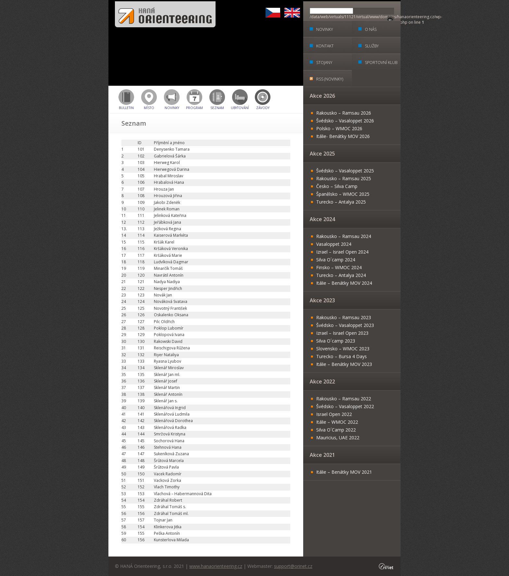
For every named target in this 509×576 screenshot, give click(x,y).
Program (194, 108)
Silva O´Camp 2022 (336, 430)
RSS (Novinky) (329, 79)
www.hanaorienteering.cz (215, 566)
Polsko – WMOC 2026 (339, 128)
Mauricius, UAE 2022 (337, 437)
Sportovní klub (381, 62)
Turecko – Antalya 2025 (341, 202)
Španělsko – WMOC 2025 (342, 194)
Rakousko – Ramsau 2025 (343, 178)
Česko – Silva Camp (336, 186)
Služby (372, 46)
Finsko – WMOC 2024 (339, 267)
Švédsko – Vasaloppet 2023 (345, 325)
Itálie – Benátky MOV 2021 (344, 472)
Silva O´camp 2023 (335, 341)
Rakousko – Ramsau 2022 (343, 398)
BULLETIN (126, 108)
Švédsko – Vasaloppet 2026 (345, 121)
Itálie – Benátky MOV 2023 (344, 364)
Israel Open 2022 (334, 414)
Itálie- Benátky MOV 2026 (343, 136)
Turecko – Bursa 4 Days (341, 356)
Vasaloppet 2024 (333, 244)
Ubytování (240, 108)
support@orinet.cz (293, 566)
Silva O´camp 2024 (335, 260)
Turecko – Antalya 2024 (341, 275)
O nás (371, 29)
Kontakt (325, 46)
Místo (149, 108)
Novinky (172, 108)
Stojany (324, 62)
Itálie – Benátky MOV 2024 (344, 283)
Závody (262, 108)
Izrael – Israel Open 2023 (342, 333)
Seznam (217, 108)
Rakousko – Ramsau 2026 (343, 113)
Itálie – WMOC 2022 (337, 422)
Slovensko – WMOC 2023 (342, 348)
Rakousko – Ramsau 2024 (343, 236)
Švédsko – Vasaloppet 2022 (345, 406)
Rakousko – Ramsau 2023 (343, 317)
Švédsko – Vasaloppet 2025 (345, 171)
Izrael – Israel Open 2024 (342, 252)
